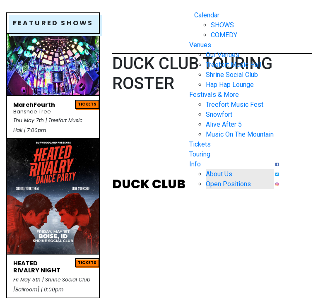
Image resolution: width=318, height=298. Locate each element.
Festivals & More (214, 95)
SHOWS (222, 25)
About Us (219, 174)
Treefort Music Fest (234, 104)
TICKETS (87, 104)
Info (195, 164)
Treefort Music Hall (233, 65)
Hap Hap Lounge (230, 85)
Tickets (200, 144)
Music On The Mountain (240, 134)
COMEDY (224, 35)
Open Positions (228, 184)
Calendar (206, 15)
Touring (199, 154)
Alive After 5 (224, 124)
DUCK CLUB (149, 185)
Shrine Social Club (232, 75)
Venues (200, 45)
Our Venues (222, 55)
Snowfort (219, 114)
